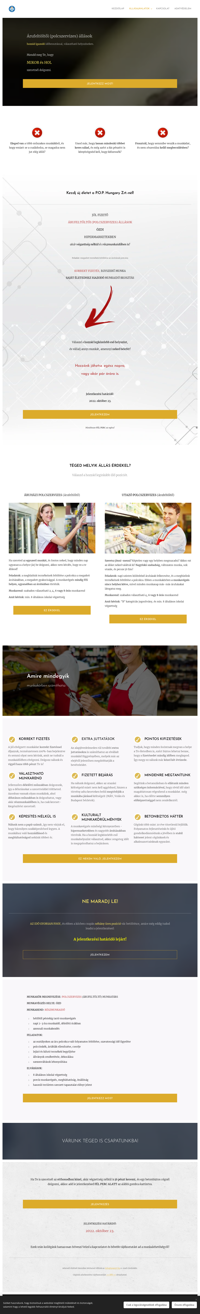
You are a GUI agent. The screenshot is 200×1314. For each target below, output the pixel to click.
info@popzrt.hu (112, 1268)
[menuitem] (175, 9)
